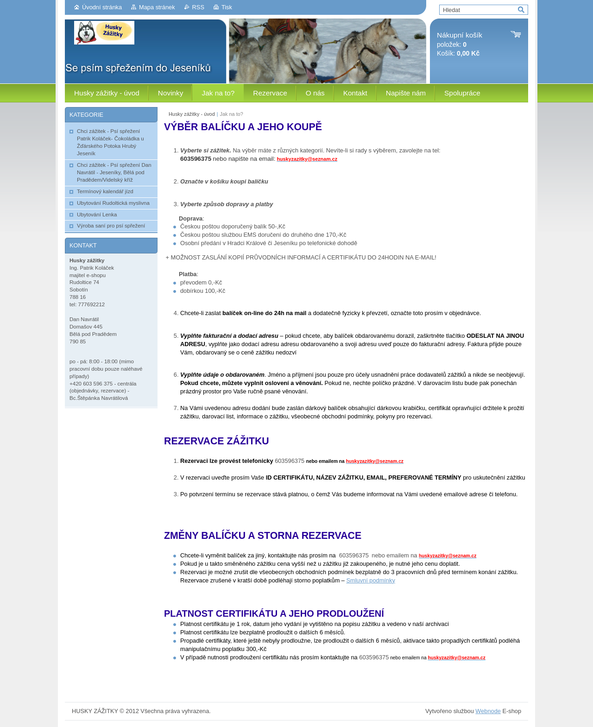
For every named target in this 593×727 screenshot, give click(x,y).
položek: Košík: (459, 44)
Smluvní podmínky (371, 580)
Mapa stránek (157, 7)
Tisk (226, 7)
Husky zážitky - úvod (192, 114)
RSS (198, 7)
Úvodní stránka (102, 7)
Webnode (488, 711)
